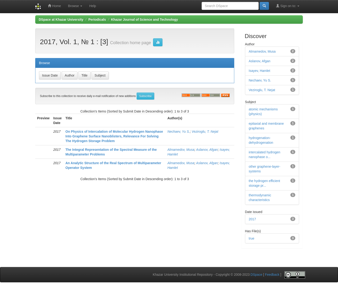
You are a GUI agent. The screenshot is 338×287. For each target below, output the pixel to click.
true (251, 238)
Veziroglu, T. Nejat (205, 131)
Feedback (272, 275)
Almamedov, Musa (180, 149)
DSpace (256, 275)
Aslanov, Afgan (207, 149)
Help (92, 6)
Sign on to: (287, 6)
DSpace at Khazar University (61, 19)
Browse (75, 6)
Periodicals (97, 19)
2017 (252, 219)
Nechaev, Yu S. (178, 131)
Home (54, 6)
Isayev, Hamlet (259, 71)
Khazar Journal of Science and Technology (144, 19)
